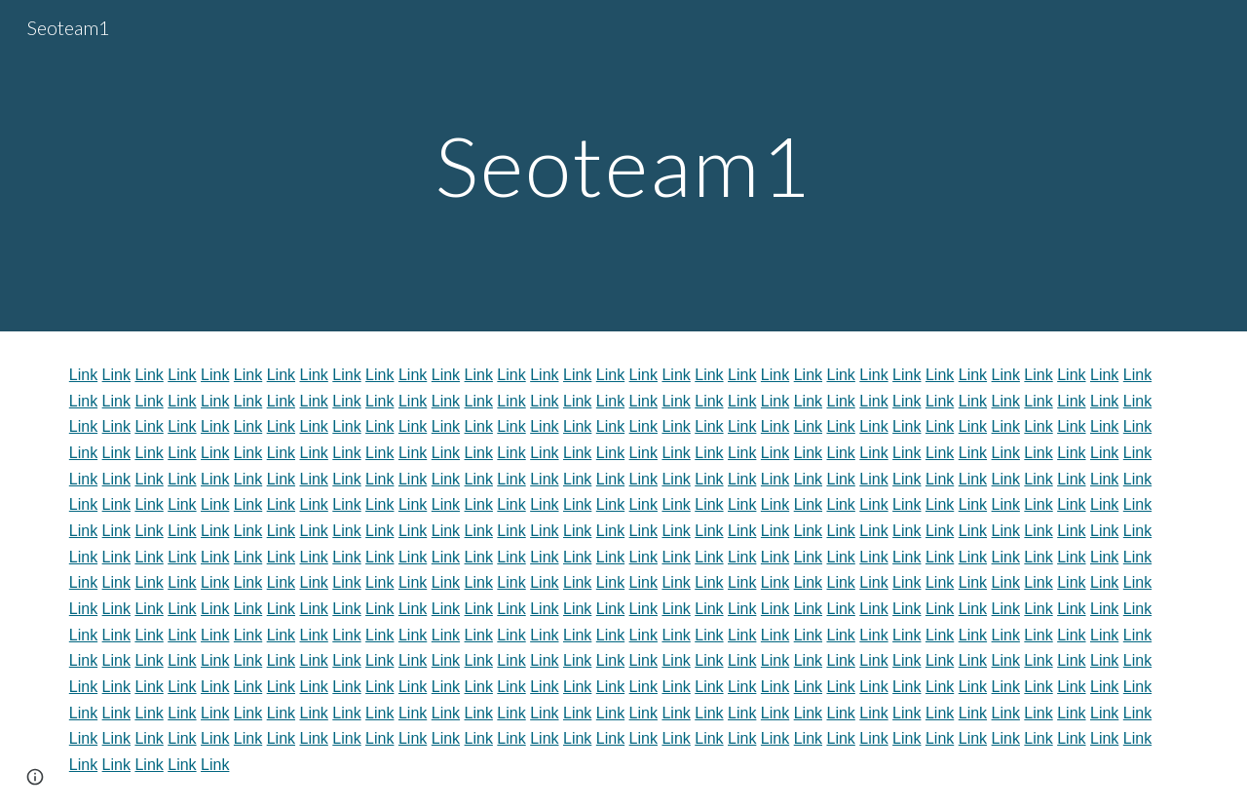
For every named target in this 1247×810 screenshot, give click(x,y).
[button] (35, 777)
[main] (623, 165)
